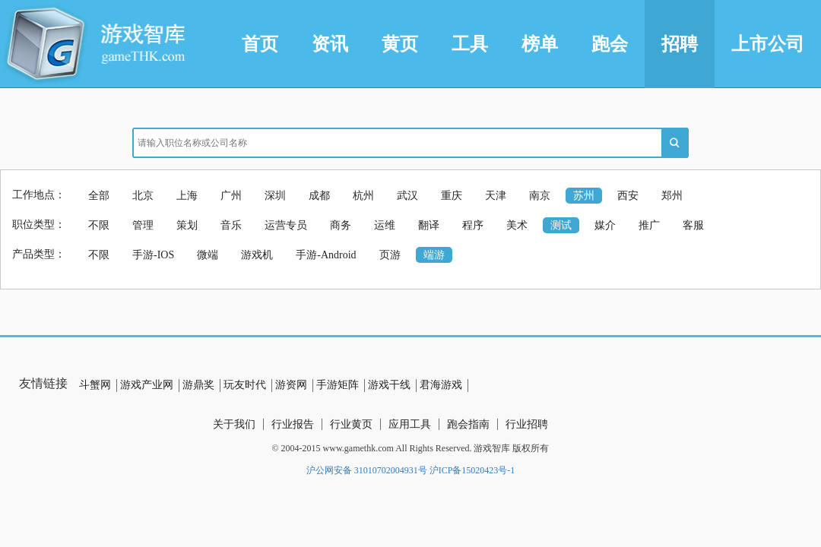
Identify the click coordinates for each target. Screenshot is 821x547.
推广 (649, 225)
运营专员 (286, 225)
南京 (539, 195)
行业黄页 (351, 424)
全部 (98, 195)
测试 (561, 225)
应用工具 (409, 424)
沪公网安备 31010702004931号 (366, 470)
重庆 (451, 195)
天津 (495, 195)
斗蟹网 (95, 384)
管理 (143, 225)
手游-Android (326, 255)
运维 (384, 225)
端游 (434, 255)
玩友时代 (244, 384)
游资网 (291, 384)
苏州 (583, 195)
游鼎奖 (198, 384)
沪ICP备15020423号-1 (472, 470)
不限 (98, 225)
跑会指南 (468, 424)
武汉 (407, 195)
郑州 (672, 195)
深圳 (275, 195)
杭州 (363, 195)
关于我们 (234, 424)
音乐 (231, 225)
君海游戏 (441, 384)
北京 (143, 195)
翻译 (428, 225)
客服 (693, 225)
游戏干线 (389, 384)
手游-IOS (153, 255)
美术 (517, 225)
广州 (231, 195)
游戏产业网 (146, 384)
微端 (207, 255)
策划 (187, 225)
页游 (390, 255)
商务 (340, 225)
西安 (628, 195)
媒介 (605, 225)
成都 (319, 195)
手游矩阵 (337, 384)
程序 (472, 225)
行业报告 (292, 424)
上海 (187, 195)
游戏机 (257, 255)
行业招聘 (527, 424)
